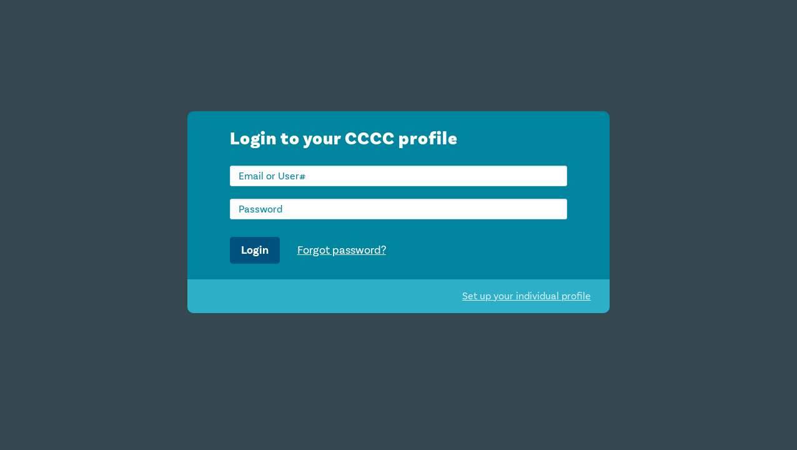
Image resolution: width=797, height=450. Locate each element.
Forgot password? (341, 250)
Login (255, 250)
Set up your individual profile (526, 296)
